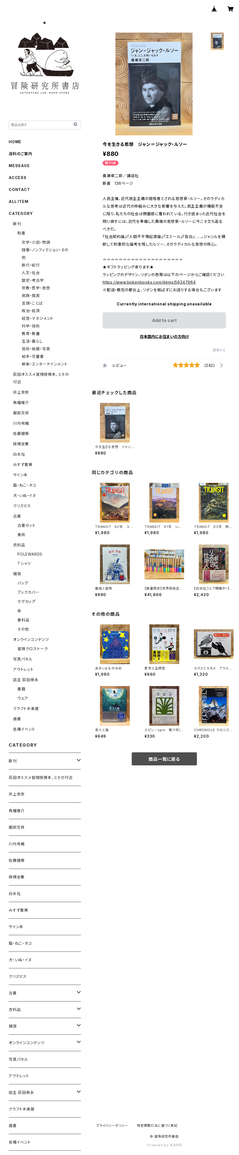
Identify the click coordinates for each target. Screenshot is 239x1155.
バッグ (22, 583)
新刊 (17, 223)
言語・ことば (32, 303)
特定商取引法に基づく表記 (157, 1125)
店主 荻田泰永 (26, 679)
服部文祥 (21, 413)
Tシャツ (24, 563)
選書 (17, 718)
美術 (21, 534)
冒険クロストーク (32, 648)
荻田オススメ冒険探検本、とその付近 (41, 777)
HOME (15, 141)
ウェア (22, 698)
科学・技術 (31, 326)
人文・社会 (31, 272)
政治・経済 (31, 310)
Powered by (164, 1145)
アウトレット (23, 669)
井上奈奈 (21, 392)
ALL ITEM (18, 201)
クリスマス (22, 505)
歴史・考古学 (33, 280)
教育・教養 (31, 333)
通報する (219, 350)
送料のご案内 (20, 153)
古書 (17, 516)
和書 (21, 233)
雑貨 (17, 573)
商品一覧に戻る (164, 759)
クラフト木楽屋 (26, 708)
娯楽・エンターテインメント (44, 364)
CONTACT (19, 189)
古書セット (26, 525)
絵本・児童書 (33, 356)
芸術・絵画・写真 (36, 348)
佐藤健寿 (21, 433)
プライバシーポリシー (112, 1125)
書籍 (21, 689)
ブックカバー (28, 592)
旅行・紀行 (31, 265)
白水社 (19, 454)
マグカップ (26, 601)
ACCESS (18, 177)
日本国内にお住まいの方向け (164, 336)
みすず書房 (23, 464)
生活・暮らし (32, 341)
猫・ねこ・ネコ (24, 485)
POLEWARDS (29, 554)
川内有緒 (21, 423)
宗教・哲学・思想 (36, 288)
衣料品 (19, 545)
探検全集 (21, 444)
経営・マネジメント (38, 318)
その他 (23, 629)
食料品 (23, 620)
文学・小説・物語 (36, 242)
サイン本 (20, 474)
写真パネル (22, 659)
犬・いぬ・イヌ (24, 495)
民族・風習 (31, 295)
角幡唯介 (21, 402)
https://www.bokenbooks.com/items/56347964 (149, 282)
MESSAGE (19, 165)
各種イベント (24, 729)
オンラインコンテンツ (31, 639)
